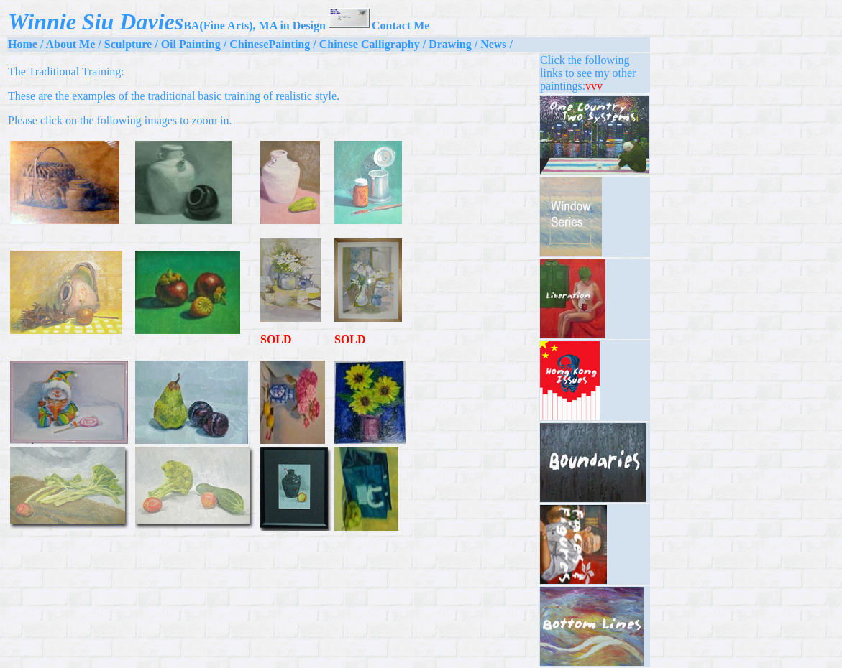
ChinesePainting (269, 44)
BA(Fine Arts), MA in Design (254, 25)
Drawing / (453, 44)
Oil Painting (191, 44)
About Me (70, 44)
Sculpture (128, 44)
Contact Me (379, 25)
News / (496, 44)
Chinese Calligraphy (369, 44)
